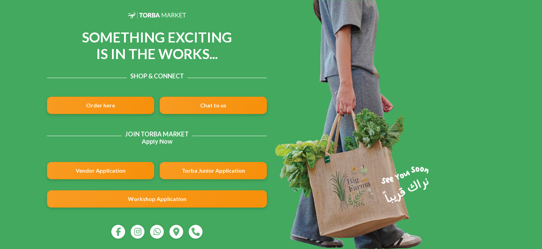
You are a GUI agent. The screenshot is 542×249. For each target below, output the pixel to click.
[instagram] (137, 232)
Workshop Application (157, 198)
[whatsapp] (157, 232)
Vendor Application (100, 170)
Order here (100, 105)
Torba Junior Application (213, 170)
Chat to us (213, 105)
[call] (196, 232)
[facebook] (118, 232)
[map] (176, 232)
